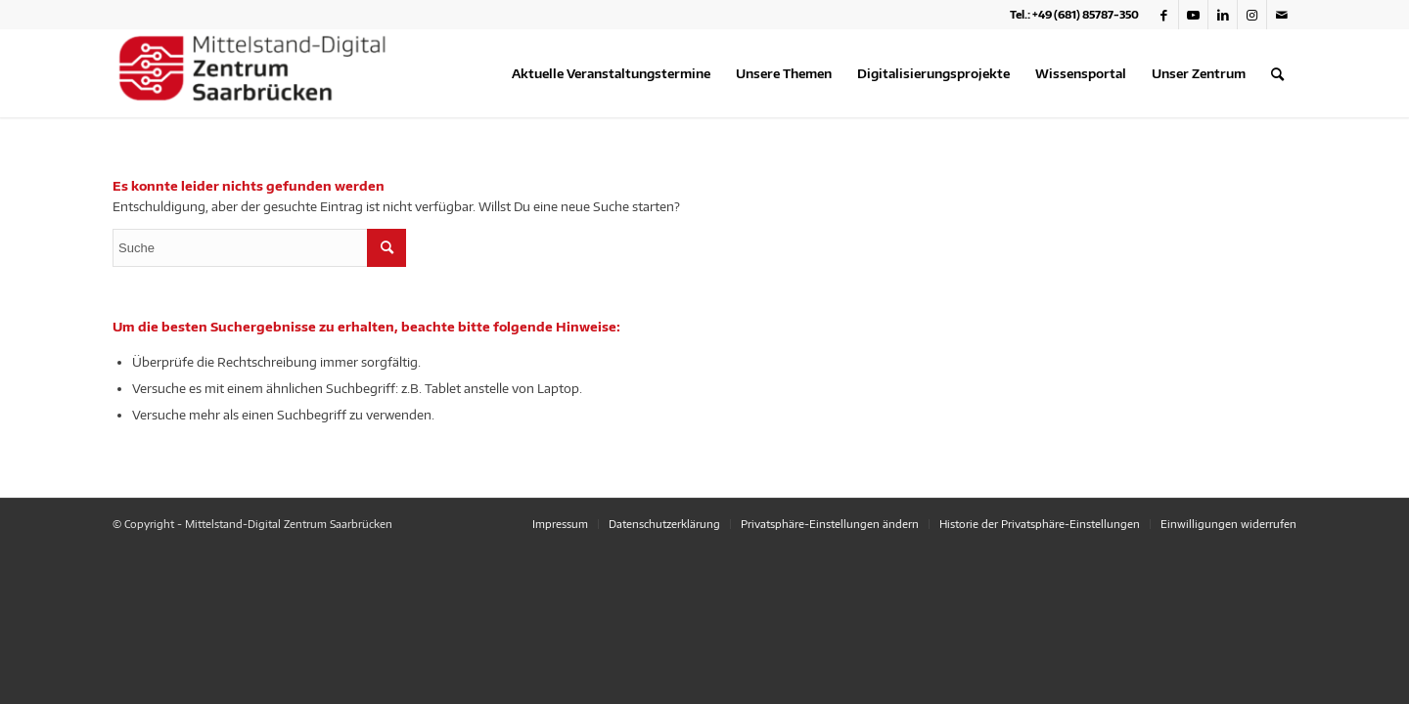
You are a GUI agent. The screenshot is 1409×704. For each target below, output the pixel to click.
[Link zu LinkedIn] (1222, 14)
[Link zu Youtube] (1193, 14)
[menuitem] (611, 73)
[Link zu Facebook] (1164, 14)
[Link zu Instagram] (1252, 14)
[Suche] (1277, 73)
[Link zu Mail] (1281, 14)
